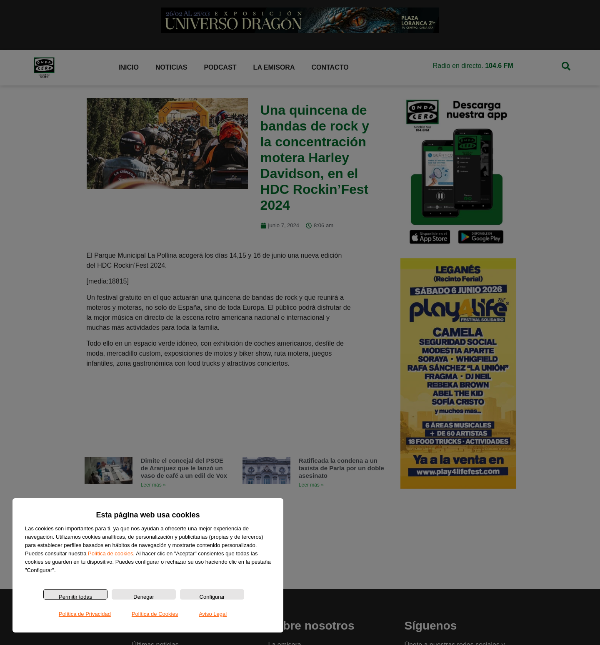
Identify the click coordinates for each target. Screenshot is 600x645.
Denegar (143, 597)
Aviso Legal (213, 614)
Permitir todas (75, 597)
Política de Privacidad (85, 614)
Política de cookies (110, 553)
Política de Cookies (155, 614)
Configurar (212, 597)
